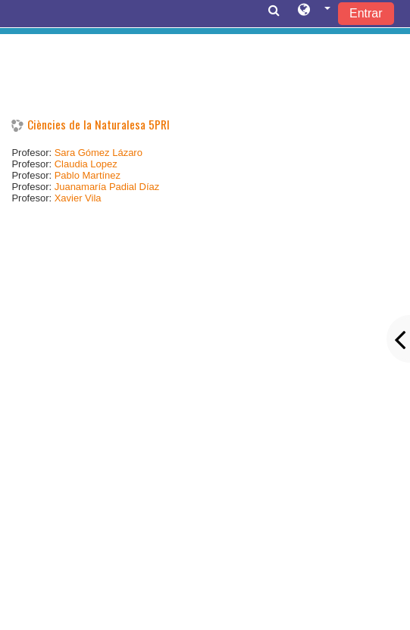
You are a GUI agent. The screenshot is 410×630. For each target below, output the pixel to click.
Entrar (366, 13)
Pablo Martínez (87, 175)
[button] (314, 13)
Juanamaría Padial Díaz (107, 186)
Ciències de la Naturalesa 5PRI (98, 124)
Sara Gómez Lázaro (98, 152)
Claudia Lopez (86, 164)
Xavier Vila (78, 198)
